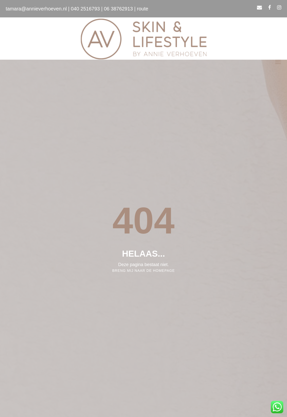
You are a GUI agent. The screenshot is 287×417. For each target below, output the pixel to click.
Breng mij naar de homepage (143, 271)
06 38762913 (118, 8)
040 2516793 (85, 8)
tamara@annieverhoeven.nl (36, 8)
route (142, 8)
